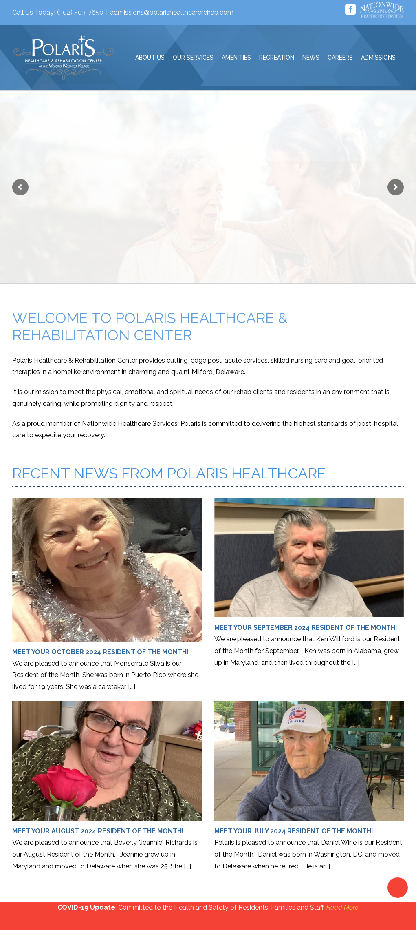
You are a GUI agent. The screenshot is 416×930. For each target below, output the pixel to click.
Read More (342, 907)
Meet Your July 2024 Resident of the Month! (293, 831)
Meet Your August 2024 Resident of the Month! (98, 831)
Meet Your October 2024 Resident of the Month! (100, 652)
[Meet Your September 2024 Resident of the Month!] (309, 557)
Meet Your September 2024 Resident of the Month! (305, 627)
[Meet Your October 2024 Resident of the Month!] (107, 570)
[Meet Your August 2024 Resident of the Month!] (107, 761)
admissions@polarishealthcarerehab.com (171, 12)
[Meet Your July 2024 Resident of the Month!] (309, 761)
